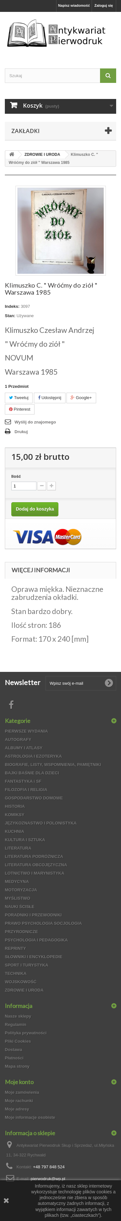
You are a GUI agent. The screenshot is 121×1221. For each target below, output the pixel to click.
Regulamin (15, 1024)
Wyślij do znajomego (35, 422)
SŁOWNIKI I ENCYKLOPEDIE (33, 956)
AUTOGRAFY (18, 739)
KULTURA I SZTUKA (25, 839)
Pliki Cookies (18, 1041)
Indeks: (12, 306)
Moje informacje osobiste (30, 1117)
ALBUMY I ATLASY (24, 747)
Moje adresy (17, 1109)
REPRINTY (15, 948)
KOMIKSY (15, 814)
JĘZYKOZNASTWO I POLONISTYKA (40, 823)
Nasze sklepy (18, 1016)
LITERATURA (18, 848)
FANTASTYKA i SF (23, 781)
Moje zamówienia (22, 1092)
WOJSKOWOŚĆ (20, 981)
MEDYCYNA (17, 881)
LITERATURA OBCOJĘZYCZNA (36, 864)
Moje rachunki (19, 1100)
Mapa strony (17, 1066)
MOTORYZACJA (21, 889)
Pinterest (19, 409)
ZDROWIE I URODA (24, 990)
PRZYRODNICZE (21, 931)
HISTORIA (15, 806)
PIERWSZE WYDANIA (26, 731)
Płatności (14, 1058)
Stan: (10, 315)
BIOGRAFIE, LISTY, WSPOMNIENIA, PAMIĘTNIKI (53, 764)
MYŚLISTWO (17, 898)
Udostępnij (49, 397)
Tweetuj (18, 397)
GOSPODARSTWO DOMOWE (34, 798)
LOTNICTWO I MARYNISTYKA (34, 873)
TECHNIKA (15, 973)
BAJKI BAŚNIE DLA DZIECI (32, 773)
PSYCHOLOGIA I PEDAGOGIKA (36, 940)
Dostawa (13, 1049)
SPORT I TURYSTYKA (26, 965)
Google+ (81, 397)
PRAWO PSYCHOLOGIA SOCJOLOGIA (43, 923)
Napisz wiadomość (74, 5)
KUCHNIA (14, 831)
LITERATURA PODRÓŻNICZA (34, 856)
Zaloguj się (104, 5)
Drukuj (21, 431)
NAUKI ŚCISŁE (20, 906)
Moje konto (19, 1081)
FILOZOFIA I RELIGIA (26, 789)
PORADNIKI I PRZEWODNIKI (33, 915)
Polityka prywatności (25, 1032)
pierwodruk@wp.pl (48, 1178)
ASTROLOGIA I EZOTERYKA (33, 756)
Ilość (16, 476)
